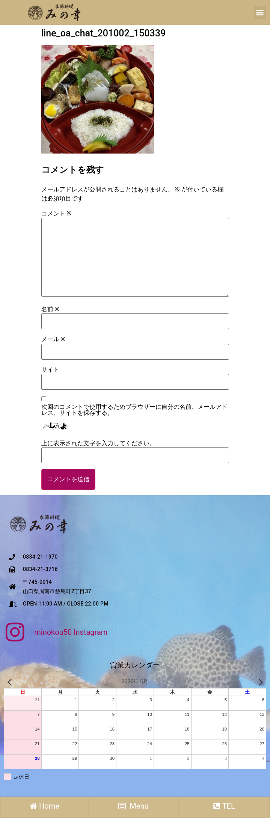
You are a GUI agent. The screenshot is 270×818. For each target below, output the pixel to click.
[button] (260, 12)
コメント (56, 214)
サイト (50, 370)
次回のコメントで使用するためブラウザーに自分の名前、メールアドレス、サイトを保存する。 (134, 410)
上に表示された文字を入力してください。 (98, 443)
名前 (50, 309)
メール (53, 339)
